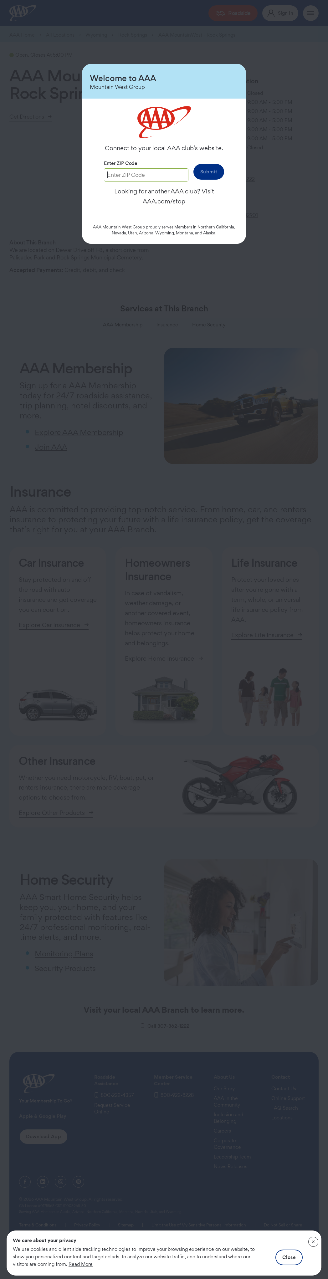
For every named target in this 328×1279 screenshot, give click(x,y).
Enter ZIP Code (120, 163)
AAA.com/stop (164, 201)
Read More (81, 1264)
